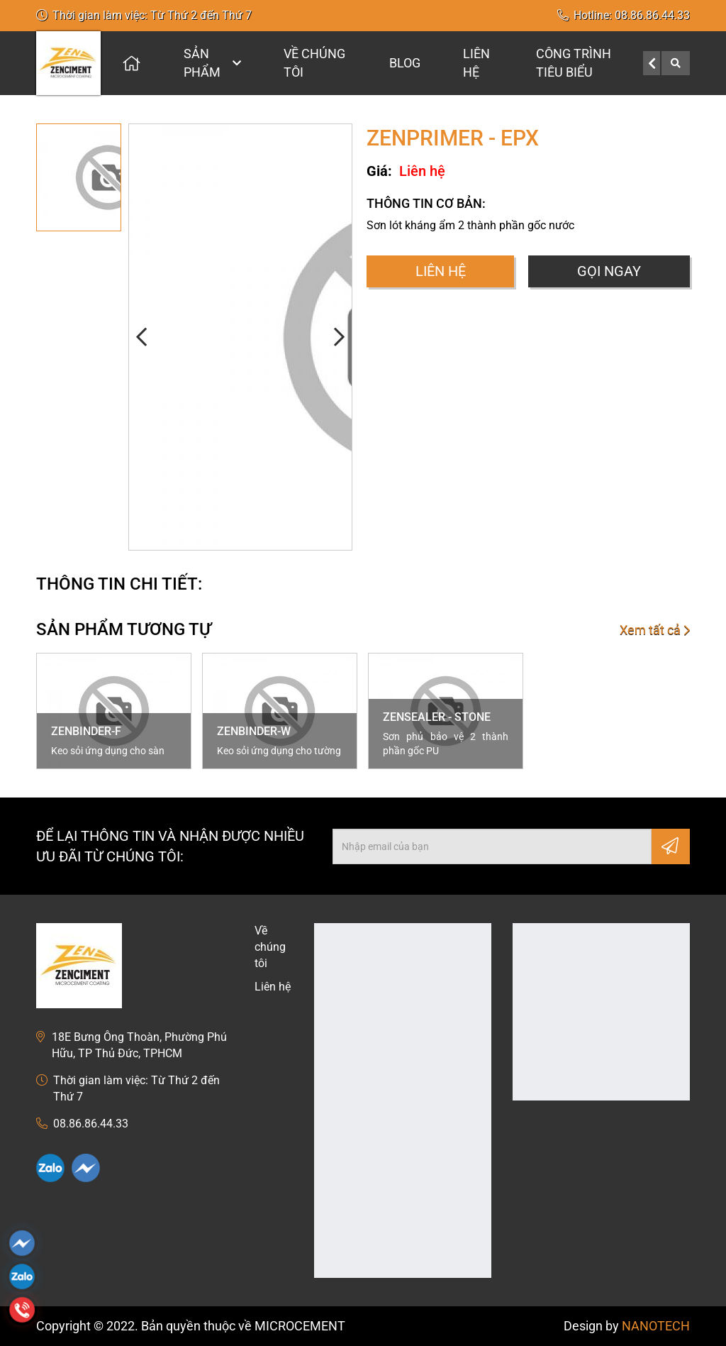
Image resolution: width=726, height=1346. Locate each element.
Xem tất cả (655, 629)
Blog (404, 62)
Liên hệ (476, 62)
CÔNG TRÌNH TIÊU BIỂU (573, 62)
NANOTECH (656, 1325)
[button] (143, 337)
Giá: (379, 171)
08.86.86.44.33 (652, 15)
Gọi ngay (609, 271)
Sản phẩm (212, 62)
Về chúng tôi (314, 62)
